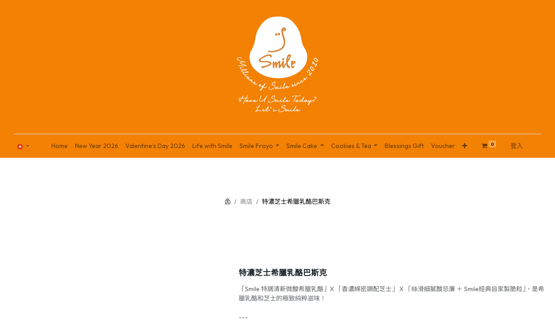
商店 (246, 202)
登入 (516, 146)
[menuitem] (59, 146)
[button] (465, 146)
